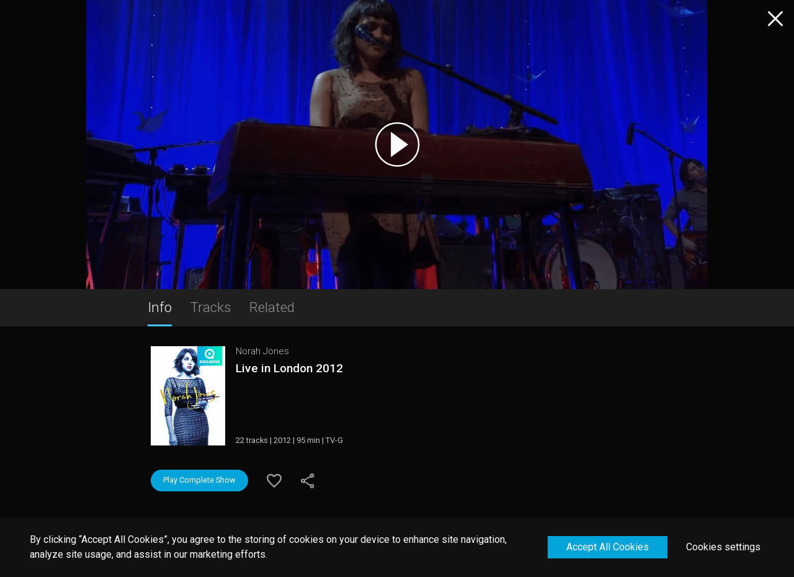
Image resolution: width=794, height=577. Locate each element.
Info (160, 307)
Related (272, 307)
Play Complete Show (199, 480)
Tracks (210, 307)
